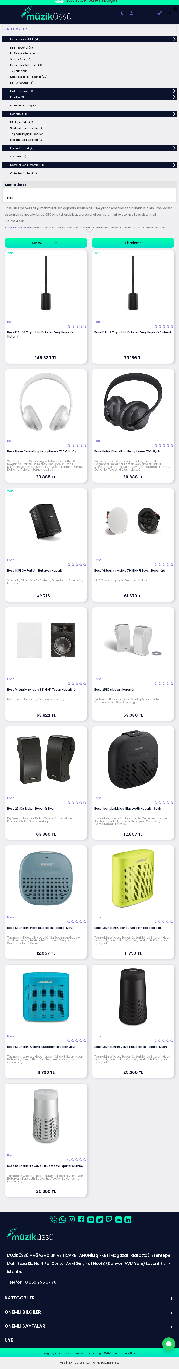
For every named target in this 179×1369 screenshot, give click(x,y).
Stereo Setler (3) (20, 59)
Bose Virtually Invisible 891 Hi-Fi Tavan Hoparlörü (41, 689)
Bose (10, 322)
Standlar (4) (18, 156)
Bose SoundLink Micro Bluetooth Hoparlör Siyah (127, 808)
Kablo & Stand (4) (22, 148)
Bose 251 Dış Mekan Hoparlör (114, 689)
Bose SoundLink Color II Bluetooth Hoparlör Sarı (127, 928)
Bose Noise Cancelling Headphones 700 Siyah (127, 451)
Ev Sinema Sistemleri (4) (26, 65)
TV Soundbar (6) (21, 71)
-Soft (63, 1363)
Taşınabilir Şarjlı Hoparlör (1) (28, 134)
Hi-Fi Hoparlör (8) (21, 47)
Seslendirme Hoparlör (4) (26, 128)
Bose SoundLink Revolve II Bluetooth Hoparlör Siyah (130, 1047)
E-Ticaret (75, 1363)
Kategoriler (16, 29)
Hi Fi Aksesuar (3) (21, 82)
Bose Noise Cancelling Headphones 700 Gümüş (41, 451)
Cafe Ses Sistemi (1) (23, 173)
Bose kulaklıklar (15, 228)
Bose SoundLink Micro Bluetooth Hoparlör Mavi (40, 928)
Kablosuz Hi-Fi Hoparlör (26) (29, 77)
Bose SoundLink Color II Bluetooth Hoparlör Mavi (41, 1047)
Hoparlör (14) (18, 114)
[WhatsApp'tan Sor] (168, 1343)
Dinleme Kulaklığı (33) (24, 105)
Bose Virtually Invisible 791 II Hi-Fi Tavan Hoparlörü (129, 571)
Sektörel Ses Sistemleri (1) (27, 165)
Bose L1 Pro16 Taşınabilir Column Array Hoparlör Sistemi (40, 334)
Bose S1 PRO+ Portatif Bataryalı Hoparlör (35, 571)
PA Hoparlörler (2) (21, 122)
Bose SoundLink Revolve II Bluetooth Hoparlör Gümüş (45, 1166)
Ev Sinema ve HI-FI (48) (25, 39)
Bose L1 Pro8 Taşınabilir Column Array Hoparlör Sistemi (132, 332)
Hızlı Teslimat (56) (22, 91)
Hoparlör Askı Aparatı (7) (26, 140)
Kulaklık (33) (18, 97)
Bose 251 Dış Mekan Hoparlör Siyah (31, 808)
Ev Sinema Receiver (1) (25, 53)
